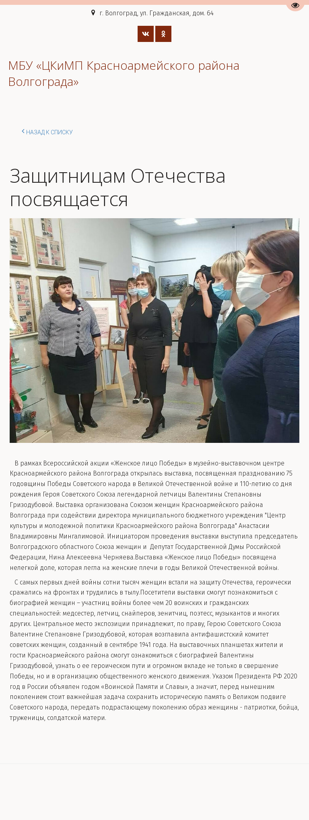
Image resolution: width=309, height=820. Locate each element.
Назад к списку (47, 131)
